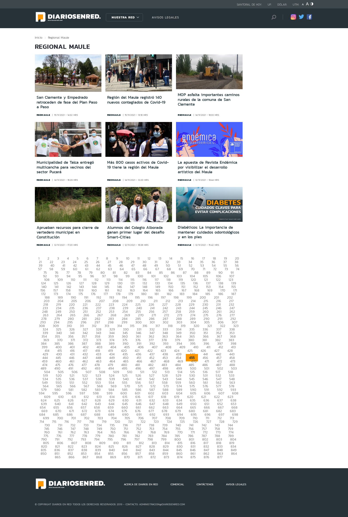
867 (85, 457)
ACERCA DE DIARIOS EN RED (141, 484)
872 (153, 457)
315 (132, 325)
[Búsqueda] (272, 17)
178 (118, 293)
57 (40, 269)
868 (99, 457)
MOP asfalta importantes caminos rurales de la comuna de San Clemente (208, 99)
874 (179, 457)
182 (169, 293)
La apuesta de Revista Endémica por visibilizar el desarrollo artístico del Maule (207, 167)
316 (144, 325)
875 (193, 457)
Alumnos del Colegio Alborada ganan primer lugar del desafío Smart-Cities (135, 232)
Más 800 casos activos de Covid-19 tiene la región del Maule (138, 164)
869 (113, 457)
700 (60, 418)
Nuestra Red (123, 17)
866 (72, 457)
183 (182, 293)
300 (138, 322)
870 (127, 457)
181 (156, 293)
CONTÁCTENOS (205, 484)
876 (206, 457)
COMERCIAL (177, 484)
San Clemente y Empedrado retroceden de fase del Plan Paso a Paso (67, 102)
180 (143, 293)
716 (66, 421)
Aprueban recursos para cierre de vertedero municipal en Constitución (68, 232)
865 (58, 457)
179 (131, 293)
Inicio (38, 37)
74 (237, 269)
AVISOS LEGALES (165, 17)
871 (140, 457)
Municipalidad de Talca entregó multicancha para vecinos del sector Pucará (65, 167)
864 (234, 453)
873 (166, 457)
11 (138, 258)
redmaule (43, 115)
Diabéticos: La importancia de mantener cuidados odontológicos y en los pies (208, 232)
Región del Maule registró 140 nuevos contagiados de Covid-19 (136, 99)
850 (44, 453)
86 (173, 272)
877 (219, 457)
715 (54, 421)
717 (79, 421)
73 (226, 269)
